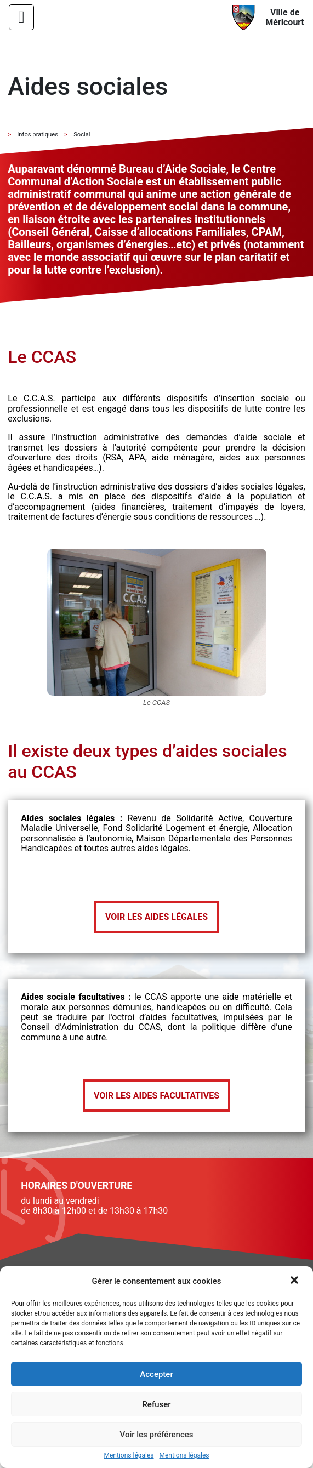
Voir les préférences (157, 1434)
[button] (295, 1281)
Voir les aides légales (156, 917)
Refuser (156, 1404)
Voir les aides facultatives (156, 1095)
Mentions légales (129, 1455)
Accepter (156, 1374)
